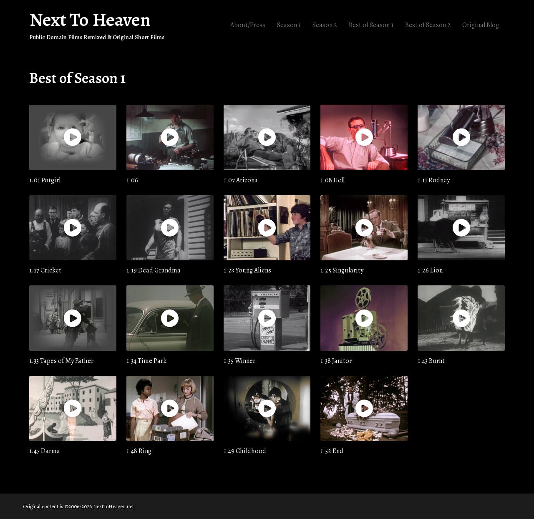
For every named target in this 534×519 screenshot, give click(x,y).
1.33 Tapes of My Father (61, 360)
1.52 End (331, 450)
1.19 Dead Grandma (153, 270)
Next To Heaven (90, 20)
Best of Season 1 (371, 25)
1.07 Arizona (241, 179)
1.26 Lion (430, 270)
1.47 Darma (44, 450)
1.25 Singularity (341, 270)
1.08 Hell (332, 179)
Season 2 (324, 25)
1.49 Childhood (245, 450)
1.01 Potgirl (44, 179)
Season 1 (289, 25)
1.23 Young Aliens (247, 270)
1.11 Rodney (434, 179)
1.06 (132, 179)
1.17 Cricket (45, 270)
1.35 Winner (239, 360)
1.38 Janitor (336, 360)
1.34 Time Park (146, 360)
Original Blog (480, 25)
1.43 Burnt (431, 360)
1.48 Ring (138, 450)
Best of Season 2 (428, 25)
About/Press (247, 25)
